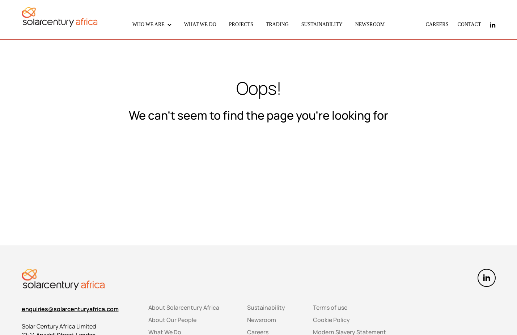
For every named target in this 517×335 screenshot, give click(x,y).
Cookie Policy (331, 320)
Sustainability (266, 307)
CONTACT (469, 24)
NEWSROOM (370, 24)
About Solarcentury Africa (183, 307)
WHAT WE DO (200, 24)
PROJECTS (241, 24)
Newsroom (261, 320)
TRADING (277, 24)
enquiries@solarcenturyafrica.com (70, 309)
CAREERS (436, 24)
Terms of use (330, 307)
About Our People (172, 320)
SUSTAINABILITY (322, 24)
